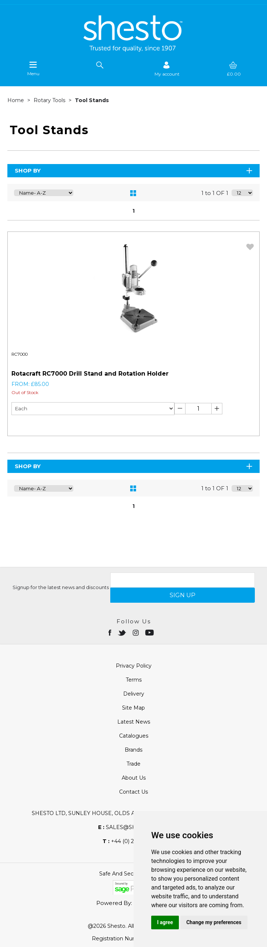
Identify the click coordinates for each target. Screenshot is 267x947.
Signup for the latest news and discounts (61, 587)
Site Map (133, 707)
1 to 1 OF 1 (214, 192)
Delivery (133, 693)
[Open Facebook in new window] (110, 632)
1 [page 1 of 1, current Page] (133, 211)
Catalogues (133, 735)
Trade (133, 763)
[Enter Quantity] (198, 408)
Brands (133, 749)
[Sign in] (167, 68)
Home (16, 100)
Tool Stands (92, 100)
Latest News (133, 721)
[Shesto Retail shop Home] (133, 49)
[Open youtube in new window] (150, 632)
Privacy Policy (134, 665)
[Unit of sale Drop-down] (92, 408)
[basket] (234, 68)
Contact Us (133, 791)
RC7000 (19, 354)
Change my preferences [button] (213, 922)
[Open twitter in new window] (123, 632)
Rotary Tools (50, 100)
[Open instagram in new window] (136, 632)
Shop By (134, 170)
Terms (134, 679)
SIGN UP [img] (182, 595)
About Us (134, 777)
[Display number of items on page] (242, 192)
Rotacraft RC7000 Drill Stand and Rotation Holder (90, 373)
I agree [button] (165, 922)
